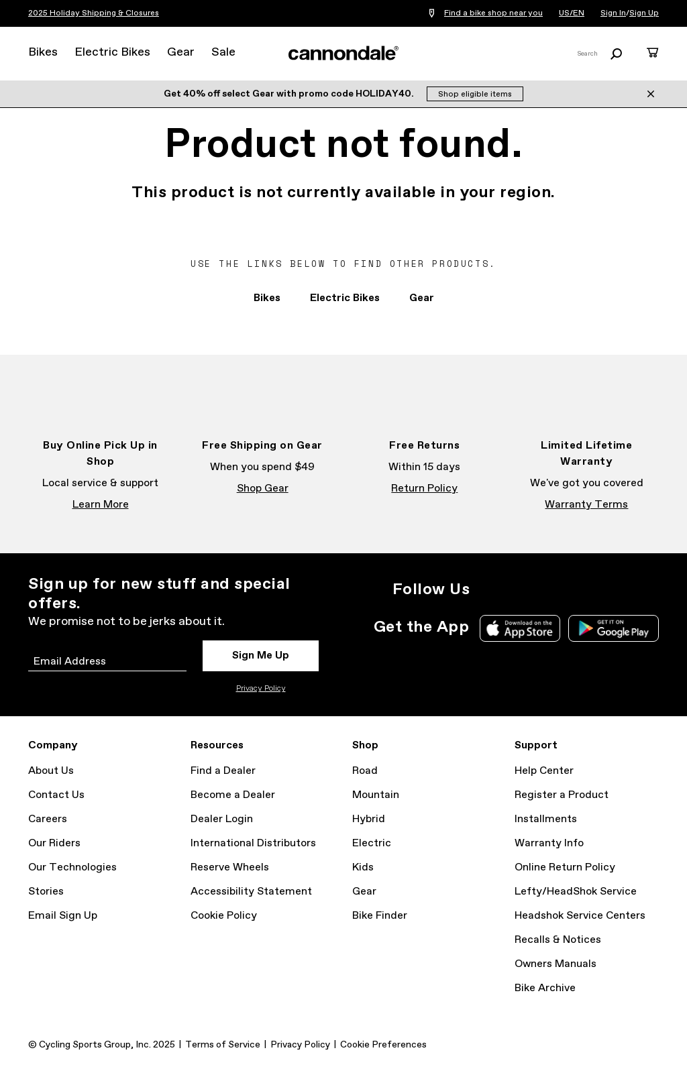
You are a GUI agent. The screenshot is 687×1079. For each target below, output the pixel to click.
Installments (546, 819)
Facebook (518, 589)
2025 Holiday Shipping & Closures (93, 13)
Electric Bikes (112, 52)
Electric (371, 843)
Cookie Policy (224, 916)
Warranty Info (549, 843)
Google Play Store (613, 628)
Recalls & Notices (558, 940)
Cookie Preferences (383, 1045)
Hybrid (368, 819)
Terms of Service (222, 1045)
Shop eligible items (475, 94)
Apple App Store (520, 628)
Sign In (613, 13)
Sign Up (644, 13)
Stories (46, 892)
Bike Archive (545, 988)
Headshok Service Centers (580, 916)
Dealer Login (222, 819)
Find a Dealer (223, 771)
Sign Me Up (260, 655)
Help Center (544, 771)
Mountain (375, 795)
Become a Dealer (233, 795)
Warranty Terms (586, 505)
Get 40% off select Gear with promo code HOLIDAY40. (290, 94)
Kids (363, 867)
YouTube (577, 589)
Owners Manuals (555, 964)
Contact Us (56, 795)
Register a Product (562, 795)
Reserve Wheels (230, 867)
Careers (47, 819)
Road (365, 771)
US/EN (571, 13)
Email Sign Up (62, 916)
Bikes (43, 52)
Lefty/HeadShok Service (576, 892)
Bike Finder (379, 916)
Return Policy (424, 488)
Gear (181, 52)
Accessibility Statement (251, 892)
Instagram (488, 589)
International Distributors (253, 843)
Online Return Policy (565, 867)
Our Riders (54, 843)
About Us (51, 771)
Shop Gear (262, 488)
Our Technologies (72, 867)
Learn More (100, 505)
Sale (223, 52)
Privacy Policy (261, 688)
